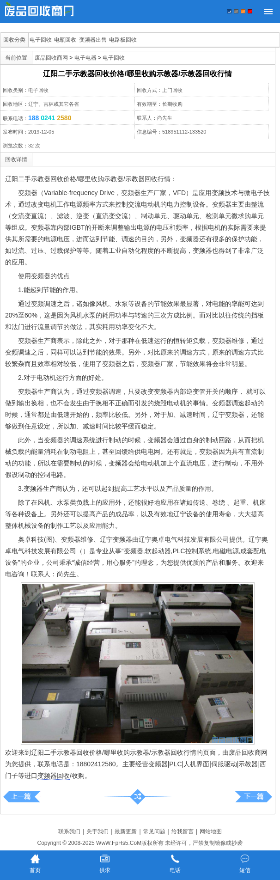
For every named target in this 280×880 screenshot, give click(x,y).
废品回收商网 (51, 58)
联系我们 (69, 831)
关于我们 (97, 831)
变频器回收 (53, 775)
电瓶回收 (65, 40)
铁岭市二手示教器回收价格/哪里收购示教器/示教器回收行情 (253, 796)
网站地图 (211, 831)
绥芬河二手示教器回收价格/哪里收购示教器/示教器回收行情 (22, 796)
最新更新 (126, 831)
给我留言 (182, 831)
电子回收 (41, 40)
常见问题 (154, 831)
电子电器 (85, 58)
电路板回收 (123, 40)
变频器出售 (93, 40)
